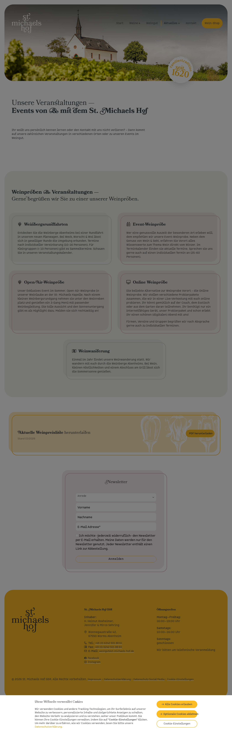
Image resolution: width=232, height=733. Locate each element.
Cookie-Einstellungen (177, 723)
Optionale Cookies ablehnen (180, 714)
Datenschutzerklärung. (48, 726)
